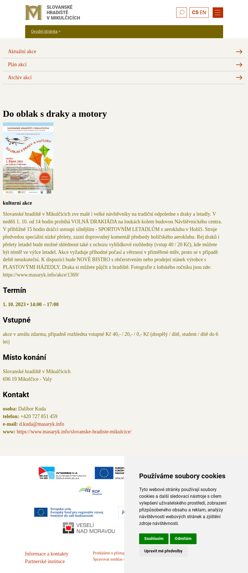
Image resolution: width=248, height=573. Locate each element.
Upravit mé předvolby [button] (163, 551)
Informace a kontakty (46, 554)
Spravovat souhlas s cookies (116, 559)
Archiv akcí (20, 77)
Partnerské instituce (45, 561)
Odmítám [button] (183, 538)
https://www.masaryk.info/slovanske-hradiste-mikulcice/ (74, 431)
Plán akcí (17, 64)
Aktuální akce (22, 51)
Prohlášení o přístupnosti (113, 553)
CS (195, 12)
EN (203, 12)
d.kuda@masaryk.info (41, 424)
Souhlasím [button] (153, 538)
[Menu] (218, 12)
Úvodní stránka (44, 31)
